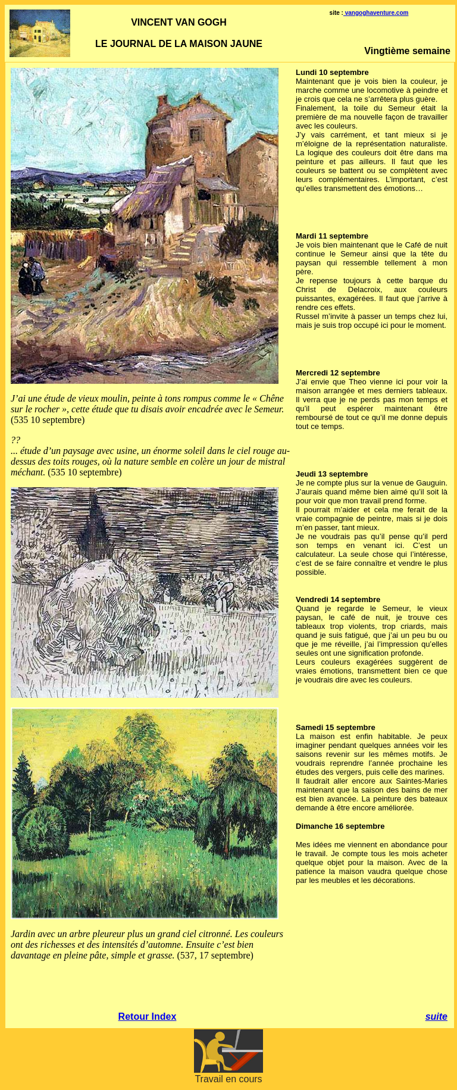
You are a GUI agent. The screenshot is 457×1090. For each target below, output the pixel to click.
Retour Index (147, 1016)
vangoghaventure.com (375, 13)
